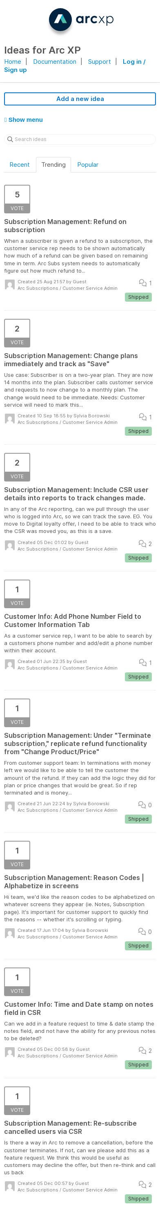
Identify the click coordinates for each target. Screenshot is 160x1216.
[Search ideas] (80, 139)
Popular (87, 164)
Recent (19, 164)
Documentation (54, 61)
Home (12, 61)
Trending (53, 164)
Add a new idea (80, 99)
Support (99, 61)
